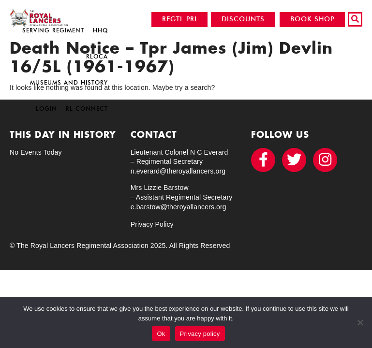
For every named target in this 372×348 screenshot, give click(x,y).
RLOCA (97, 56)
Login (46, 108)
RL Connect (87, 108)
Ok (161, 333)
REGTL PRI (179, 19)
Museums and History (69, 82)
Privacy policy (200, 333)
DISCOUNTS (243, 19)
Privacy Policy (152, 224)
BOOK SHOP (312, 19)
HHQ (100, 30)
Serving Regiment (53, 30)
